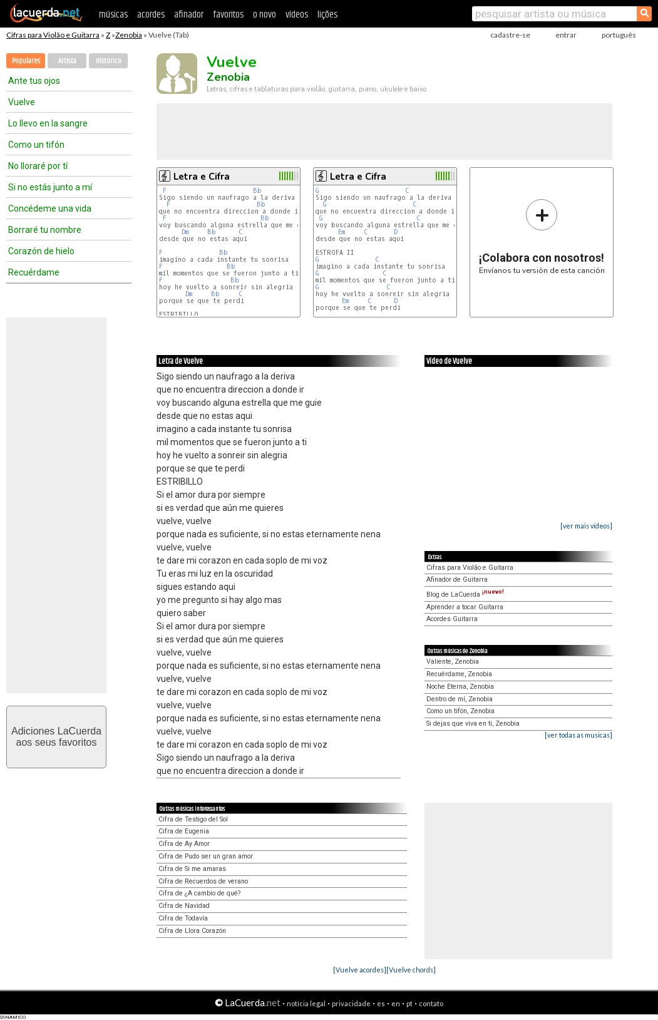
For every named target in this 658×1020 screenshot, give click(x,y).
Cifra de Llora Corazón (192, 931)
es (381, 1003)
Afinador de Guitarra (457, 579)
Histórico (108, 61)
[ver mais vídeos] (586, 526)
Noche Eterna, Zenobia (460, 687)
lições (327, 15)
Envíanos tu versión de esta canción (542, 236)
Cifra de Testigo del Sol (193, 819)
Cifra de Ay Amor (184, 844)
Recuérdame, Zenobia (459, 674)
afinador (188, 15)
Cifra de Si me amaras (192, 869)
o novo (264, 15)
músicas (113, 15)
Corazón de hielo (41, 251)
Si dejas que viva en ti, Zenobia (473, 723)
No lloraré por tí (38, 166)
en (395, 1003)
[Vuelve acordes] (359, 970)
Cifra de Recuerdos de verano (203, 881)
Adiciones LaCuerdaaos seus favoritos (56, 737)
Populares (26, 61)
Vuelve (21, 102)
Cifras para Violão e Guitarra (53, 34)
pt (409, 1003)
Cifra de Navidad (184, 906)
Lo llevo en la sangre (48, 123)
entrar (566, 34)
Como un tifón (36, 145)
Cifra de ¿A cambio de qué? (199, 893)
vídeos (296, 15)
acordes (151, 15)
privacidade (351, 1003)
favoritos (228, 15)
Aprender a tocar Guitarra (464, 607)
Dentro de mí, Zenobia (459, 699)
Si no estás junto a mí (50, 187)
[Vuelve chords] (411, 970)
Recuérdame (33, 272)
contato (431, 1003)
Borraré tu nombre (44, 230)
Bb (257, 191)
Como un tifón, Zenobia (460, 711)
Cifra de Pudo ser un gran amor (205, 856)
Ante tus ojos (34, 81)
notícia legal (306, 1003)
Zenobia (128, 34)
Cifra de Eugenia (183, 831)
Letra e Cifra (201, 176)
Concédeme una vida (49, 208)
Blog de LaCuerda (465, 594)
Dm (185, 232)
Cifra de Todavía (183, 918)
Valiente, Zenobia (452, 661)
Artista (67, 61)
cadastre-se (510, 34)
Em (341, 232)
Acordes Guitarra (452, 619)
